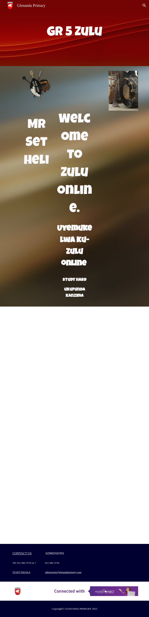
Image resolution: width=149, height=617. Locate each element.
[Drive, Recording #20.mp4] (42, 425)
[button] (144, 5)
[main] (74, 33)
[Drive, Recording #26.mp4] (42, 473)
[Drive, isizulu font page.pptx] (74, 89)
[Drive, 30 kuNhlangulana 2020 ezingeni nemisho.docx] (107, 425)
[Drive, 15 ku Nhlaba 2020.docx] (42, 330)
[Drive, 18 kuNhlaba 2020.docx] (107, 330)
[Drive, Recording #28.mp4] (42, 520)
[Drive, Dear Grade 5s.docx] (107, 473)
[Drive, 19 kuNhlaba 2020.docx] (42, 378)
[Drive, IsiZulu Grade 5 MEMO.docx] (107, 378)
